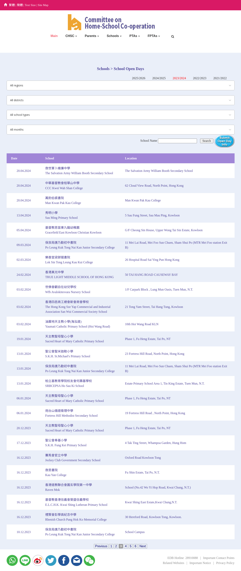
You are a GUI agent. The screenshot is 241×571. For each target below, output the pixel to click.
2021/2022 (220, 78)
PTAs (133, 36)
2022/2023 (199, 78)
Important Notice (200, 563)
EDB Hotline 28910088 (182, 558)
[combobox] (121, 85)
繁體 (12, 5)
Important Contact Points (219, 558)
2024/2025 (159, 78)
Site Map (43, 5)
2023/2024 (179, 78)
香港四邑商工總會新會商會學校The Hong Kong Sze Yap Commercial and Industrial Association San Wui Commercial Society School (77, 306)
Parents (90, 36)
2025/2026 (138, 78)
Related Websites (173, 563)
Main (54, 36)
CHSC (69, 36)
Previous (101, 546)
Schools (113, 36)
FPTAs (152, 36)
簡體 (20, 5)
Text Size (30, 5)
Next (142, 546)
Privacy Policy (225, 563)
